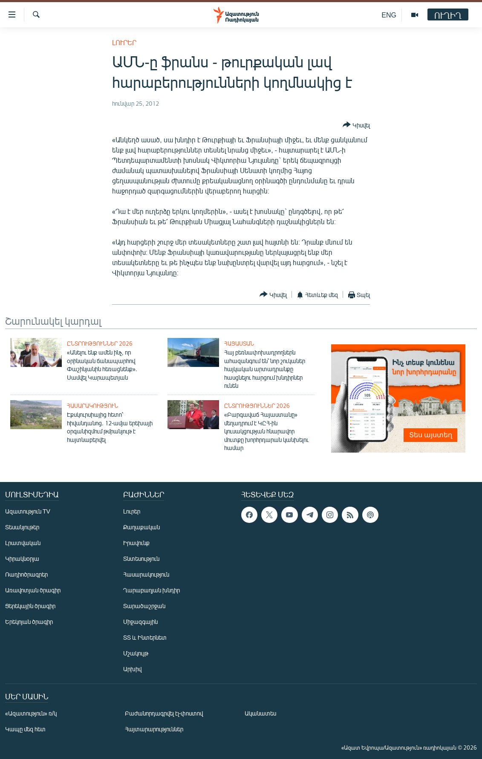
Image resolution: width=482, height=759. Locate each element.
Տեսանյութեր (22, 527)
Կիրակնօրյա (22, 558)
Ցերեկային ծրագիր (30, 605)
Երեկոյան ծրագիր (29, 621)
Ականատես (260, 713)
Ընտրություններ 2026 (100, 343)
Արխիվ (132, 668)
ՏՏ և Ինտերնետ (145, 637)
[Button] (356, 125)
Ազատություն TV (27, 511)
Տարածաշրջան (144, 605)
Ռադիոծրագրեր (26, 574)
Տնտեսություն (141, 558)
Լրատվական (22, 542)
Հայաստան (239, 343)
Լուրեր (124, 42)
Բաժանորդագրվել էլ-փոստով (164, 713)
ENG (388, 15)
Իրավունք (136, 542)
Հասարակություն (92, 405)
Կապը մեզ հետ (25, 729)
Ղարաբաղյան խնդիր (151, 590)
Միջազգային (140, 621)
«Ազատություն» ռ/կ (31, 713)
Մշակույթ (135, 653)
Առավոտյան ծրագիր (33, 590)
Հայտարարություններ (154, 729)
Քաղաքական (141, 527)
